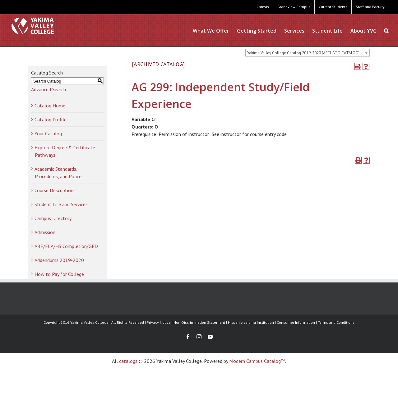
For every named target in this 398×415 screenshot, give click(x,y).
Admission (45, 232)
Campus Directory (53, 218)
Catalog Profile (51, 119)
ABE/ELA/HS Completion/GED (66, 246)
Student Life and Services (61, 204)
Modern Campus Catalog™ (257, 361)
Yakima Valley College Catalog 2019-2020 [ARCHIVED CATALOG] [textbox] (303, 53)
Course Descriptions (55, 190)
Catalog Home (50, 105)
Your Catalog (48, 133)
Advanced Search (48, 89)
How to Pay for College (59, 274)
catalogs (128, 361)
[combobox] (307, 52)
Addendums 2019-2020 (59, 260)
